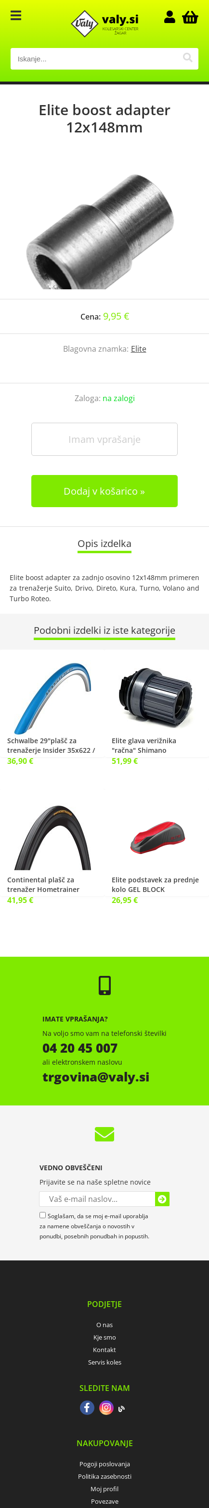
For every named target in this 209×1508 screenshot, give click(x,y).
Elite (138, 349)
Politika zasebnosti (104, 1476)
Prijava (174, 17)
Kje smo (104, 1337)
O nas (104, 1324)
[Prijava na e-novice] (162, 1199)
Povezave (104, 1501)
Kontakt (104, 1349)
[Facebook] (87, 1408)
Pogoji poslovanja (104, 1464)
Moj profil (104, 1488)
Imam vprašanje (104, 439)
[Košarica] (188, 17)
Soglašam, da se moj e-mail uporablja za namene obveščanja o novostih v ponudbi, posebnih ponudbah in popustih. (94, 1226)
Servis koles (104, 1362)
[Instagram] (106, 1408)
